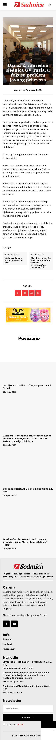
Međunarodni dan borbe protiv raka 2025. (13, 260)
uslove (20, 724)
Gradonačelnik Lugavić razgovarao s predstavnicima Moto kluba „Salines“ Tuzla (25, 542)
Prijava (28, 717)
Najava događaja (11, 668)
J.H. (9, 248)
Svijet (6, 682)
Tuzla (28, 59)
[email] (28, 708)
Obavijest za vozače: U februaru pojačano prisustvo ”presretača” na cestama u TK (40, 263)
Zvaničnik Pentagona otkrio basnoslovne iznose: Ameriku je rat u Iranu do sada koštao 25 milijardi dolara (27, 438)
